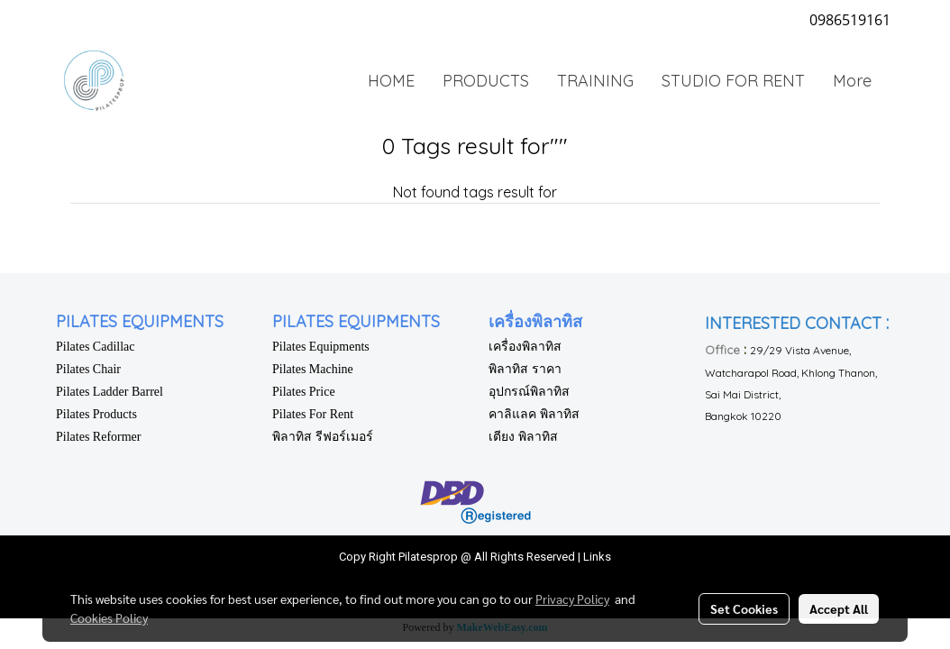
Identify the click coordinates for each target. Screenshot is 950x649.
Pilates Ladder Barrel (109, 391)
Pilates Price (303, 391)
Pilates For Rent (312, 414)
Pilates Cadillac (95, 346)
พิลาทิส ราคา (525, 369)
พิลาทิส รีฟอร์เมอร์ (322, 436)
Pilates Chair (88, 369)
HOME (391, 80)
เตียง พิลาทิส (523, 436)
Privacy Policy (572, 598)
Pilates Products (96, 414)
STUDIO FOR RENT (733, 80)
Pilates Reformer (98, 436)
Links (597, 556)
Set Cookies (744, 608)
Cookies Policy (109, 617)
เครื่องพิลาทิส (525, 346)
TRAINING (595, 80)
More (852, 80)
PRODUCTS (486, 80)
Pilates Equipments (321, 346)
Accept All (838, 608)
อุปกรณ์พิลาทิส (529, 391)
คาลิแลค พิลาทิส (534, 414)
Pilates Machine (312, 369)
